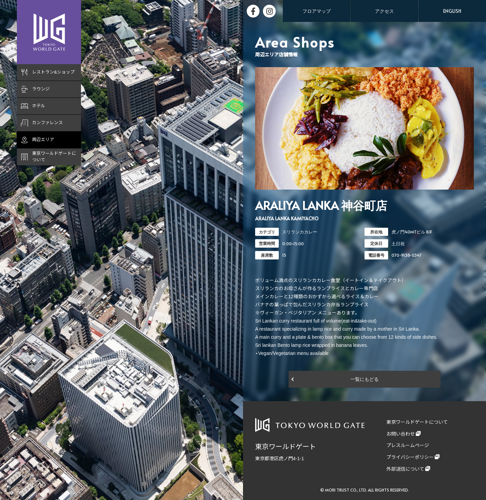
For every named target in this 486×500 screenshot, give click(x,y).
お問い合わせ (400, 434)
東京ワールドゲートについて (417, 422)
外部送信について (405, 469)
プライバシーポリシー (410, 457)
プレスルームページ (407, 445)
